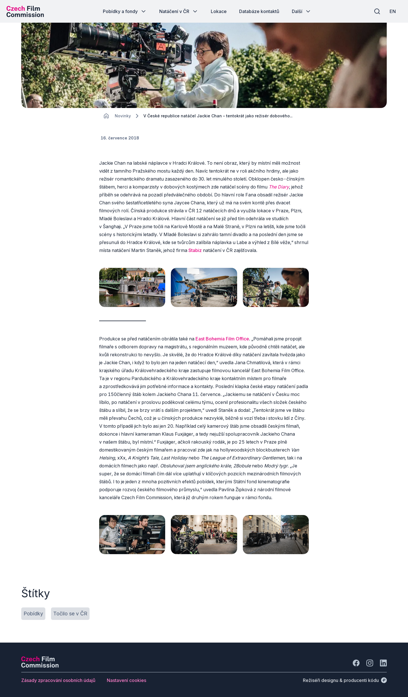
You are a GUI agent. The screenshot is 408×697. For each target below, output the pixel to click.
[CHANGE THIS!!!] (106, 119)
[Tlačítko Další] (301, 11)
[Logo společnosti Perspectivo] (40, 665)
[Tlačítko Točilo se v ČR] (70, 613)
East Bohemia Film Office (222, 340)
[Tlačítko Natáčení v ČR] (179, 11)
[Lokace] (123, 119)
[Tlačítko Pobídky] (33, 613)
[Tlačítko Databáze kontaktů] (259, 11)
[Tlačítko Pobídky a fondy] (124, 11)
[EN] (391, 11)
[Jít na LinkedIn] (383, 662)
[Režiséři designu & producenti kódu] (345, 679)
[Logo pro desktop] (27, 11)
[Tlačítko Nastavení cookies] (126, 679)
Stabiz (195, 253)
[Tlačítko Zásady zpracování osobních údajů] (58, 679)
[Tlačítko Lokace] (218, 11)
